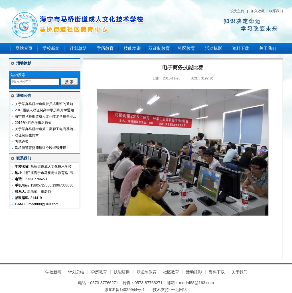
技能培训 (132, 48)
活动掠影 (213, 48)
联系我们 (276, 11)
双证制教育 (159, 48)
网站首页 (24, 48)
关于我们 (267, 48)
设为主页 (237, 11)
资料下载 (240, 48)
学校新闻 (51, 48)
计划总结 (78, 48)
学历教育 (105, 48)
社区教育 (186, 48)
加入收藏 (258, 11)
